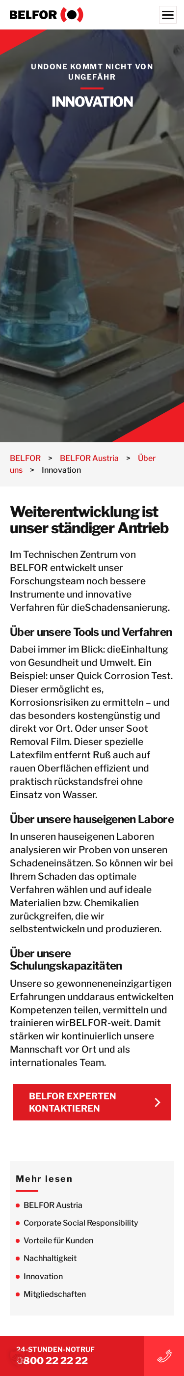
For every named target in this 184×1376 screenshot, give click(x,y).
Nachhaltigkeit (50, 1258)
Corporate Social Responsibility (81, 1223)
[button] (17, 1358)
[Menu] (168, 15)
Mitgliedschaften (55, 1294)
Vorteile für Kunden (58, 1240)
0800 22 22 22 (52, 1361)
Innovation (43, 1276)
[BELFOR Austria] (92, 15)
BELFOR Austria (53, 1205)
